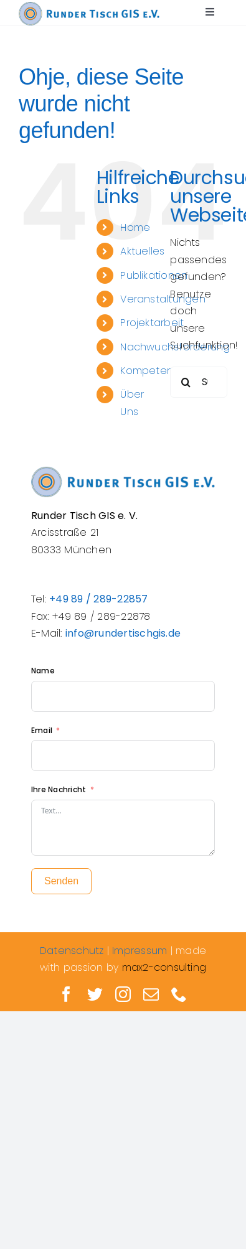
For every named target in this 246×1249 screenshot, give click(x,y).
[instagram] (123, 994)
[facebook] (66, 994)
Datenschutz (72, 950)
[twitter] (95, 994)
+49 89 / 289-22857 (98, 599)
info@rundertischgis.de (123, 633)
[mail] (151, 994)
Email (42, 730)
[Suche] (185, 382)
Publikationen (153, 275)
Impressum (139, 950)
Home (135, 227)
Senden (61, 881)
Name (43, 670)
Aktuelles (142, 251)
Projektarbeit (152, 323)
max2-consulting (164, 967)
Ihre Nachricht (58, 789)
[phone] (179, 994)
